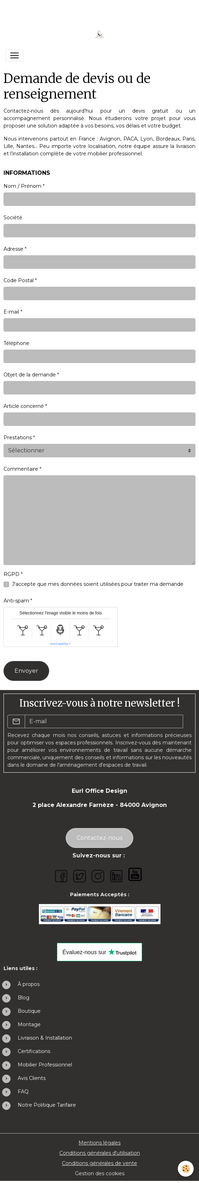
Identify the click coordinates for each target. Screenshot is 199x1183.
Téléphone (16, 343)
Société (13, 217)
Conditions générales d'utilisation (99, 1153)
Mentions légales (99, 1143)
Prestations (18, 437)
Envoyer (26, 670)
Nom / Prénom (22, 186)
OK (187, 721)
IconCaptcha (59, 644)
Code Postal (19, 280)
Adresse (13, 249)
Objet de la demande (30, 374)
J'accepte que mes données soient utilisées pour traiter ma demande (97, 584)
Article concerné (24, 406)
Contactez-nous (99, 837)
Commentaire (21, 469)
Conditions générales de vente (99, 1163)
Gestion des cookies (99, 1173)
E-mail (11, 312)
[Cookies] (186, 1169)
